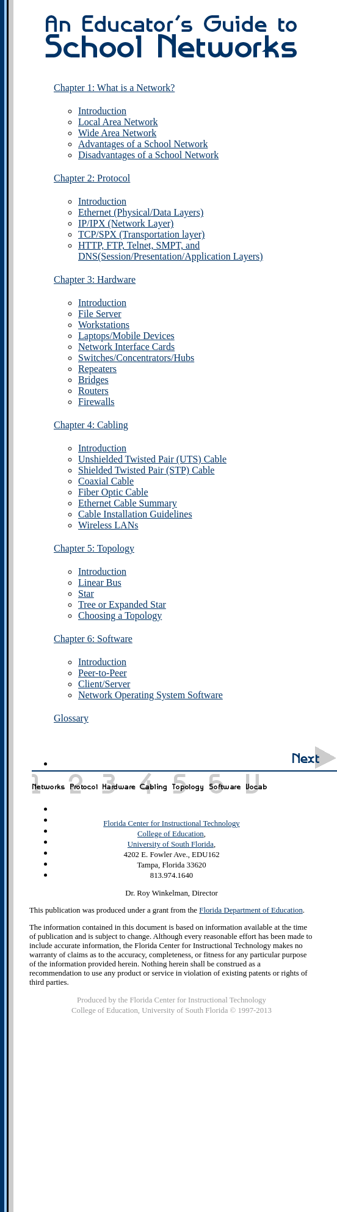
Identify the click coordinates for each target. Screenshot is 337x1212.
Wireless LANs (108, 525)
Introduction (102, 111)
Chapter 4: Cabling (91, 425)
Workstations (103, 324)
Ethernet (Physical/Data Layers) (140, 212)
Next (310, 758)
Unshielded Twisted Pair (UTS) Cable (152, 459)
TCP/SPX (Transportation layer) (141, 234)
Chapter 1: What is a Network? (114, 87)
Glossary (71, 718)
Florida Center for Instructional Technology (171, 823)
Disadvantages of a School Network (148, 155)
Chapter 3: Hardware (95, 279)
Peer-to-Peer (102, 673)
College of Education (170, 834)
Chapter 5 (188, 782)
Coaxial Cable (106, 481)
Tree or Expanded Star (122, 604)
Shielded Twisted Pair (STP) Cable (146, 470)
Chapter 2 (83, 782)
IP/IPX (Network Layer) (125, 223)
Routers (93, 390)
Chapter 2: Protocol (92, 178)
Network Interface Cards (126, 346)
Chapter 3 (118, 782)
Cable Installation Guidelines (135, 514)
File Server (99, 313)
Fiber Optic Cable (113, 492)
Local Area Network (118, 122)
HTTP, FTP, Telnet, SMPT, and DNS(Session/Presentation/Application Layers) (170, 250)
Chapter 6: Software (93, 638)
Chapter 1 (47, 782)
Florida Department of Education (251, 910)
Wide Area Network (117, 133)
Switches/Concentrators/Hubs (136, 357)
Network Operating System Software (150, 695)
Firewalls (96, 401)
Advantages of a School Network (143, 144)
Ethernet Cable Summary (127, 503)
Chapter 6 (224, 782)
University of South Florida (171, 844)
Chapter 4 (153, 782)
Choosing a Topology (120, 615)
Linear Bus (99, 582)
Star (86, 593)
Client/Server (104, 684)
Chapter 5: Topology (94, 548)
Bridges (93, 379)
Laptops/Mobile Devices (126, 335)
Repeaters (97, 368)
